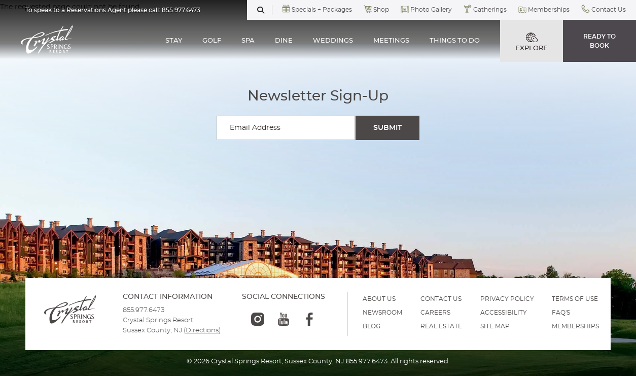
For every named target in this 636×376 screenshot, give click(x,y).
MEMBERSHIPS (575, 326)
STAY (173, 41)
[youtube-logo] (283, 319)
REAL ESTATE (441, 326)
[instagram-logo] (257, 319)
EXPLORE (531, 42)
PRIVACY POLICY (507, 299)
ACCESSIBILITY (503, 313)
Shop (381, 10)
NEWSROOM (382, 313)
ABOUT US (379, 299)
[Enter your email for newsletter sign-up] (286, 128)
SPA (248, 41)
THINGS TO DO (455, 41)
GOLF (211, 41)
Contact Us (608, 10)
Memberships (549, 10)
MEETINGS (391, 41)
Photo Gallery (431, 10)
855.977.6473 (181, 10)
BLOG (371, 326)
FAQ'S (561, 313)
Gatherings (490, 10)
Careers (435, 313)
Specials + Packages (322, 10)
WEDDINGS (333, 41)
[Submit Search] (387, 128)
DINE (284, 41)
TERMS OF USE (575, 299)
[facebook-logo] (309, 319)
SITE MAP (495, 326)
